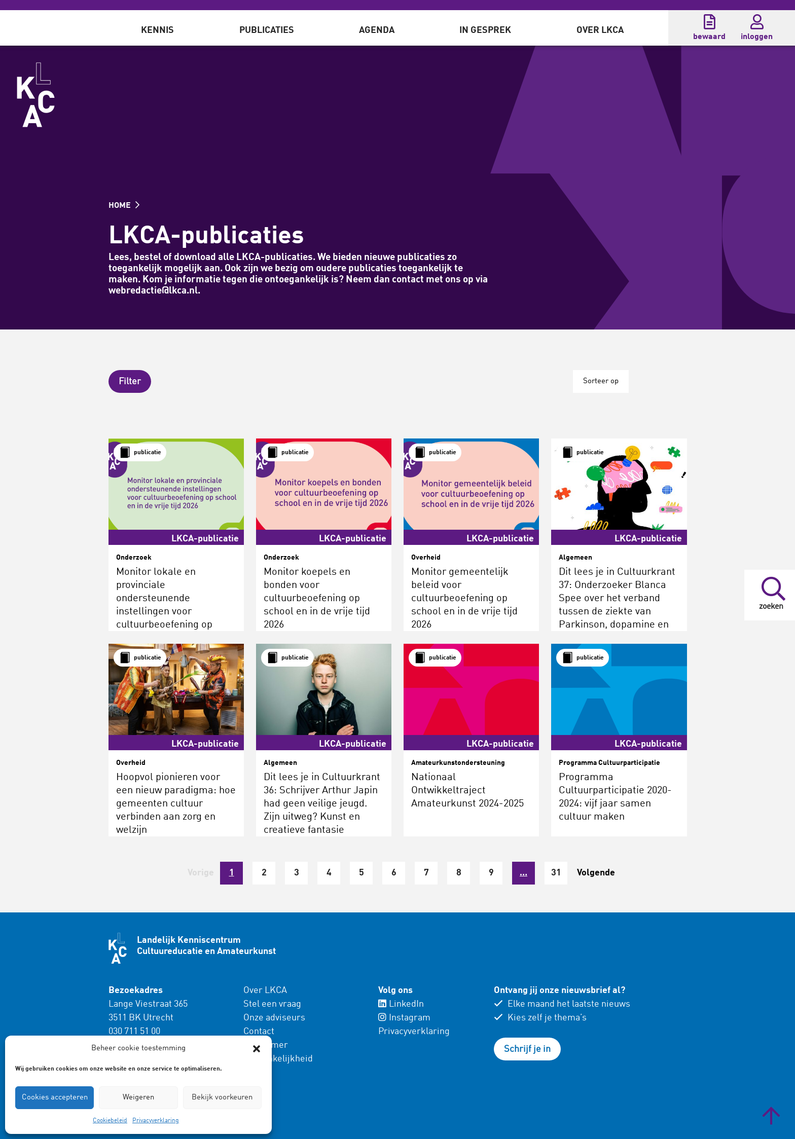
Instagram (404, 1017)
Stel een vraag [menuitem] (272, 1004)
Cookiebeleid (110, 1121)
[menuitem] (157, 28)
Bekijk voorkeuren (222, 1097)
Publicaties (266, 30)
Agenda (376, 30)
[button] (256, 1049)
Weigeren (138, 1097)
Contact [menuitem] (258, 1031)
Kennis (157, 30)
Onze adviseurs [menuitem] (274, 1017)
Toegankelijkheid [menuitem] (278, 1058)
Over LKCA (600, 30)
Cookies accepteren (55, 1097)
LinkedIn (401, 1004)
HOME (124, 206)
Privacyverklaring (155, 1121)
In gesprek (485, 30)
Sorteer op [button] (601, 381)
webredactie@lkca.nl (153, 291)
